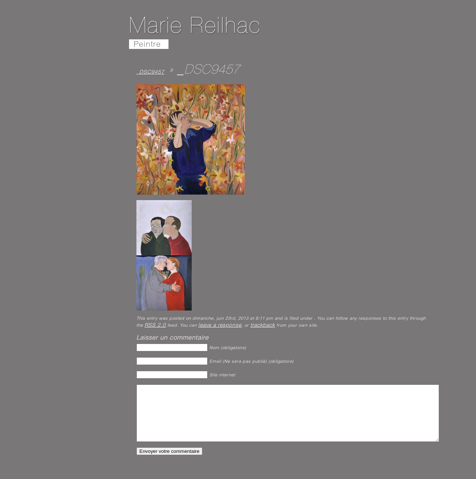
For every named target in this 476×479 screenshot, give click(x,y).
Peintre (147, 45)
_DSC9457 (150, 72)
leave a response (220, 325)
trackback (262, 325)
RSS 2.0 (155, 325)
